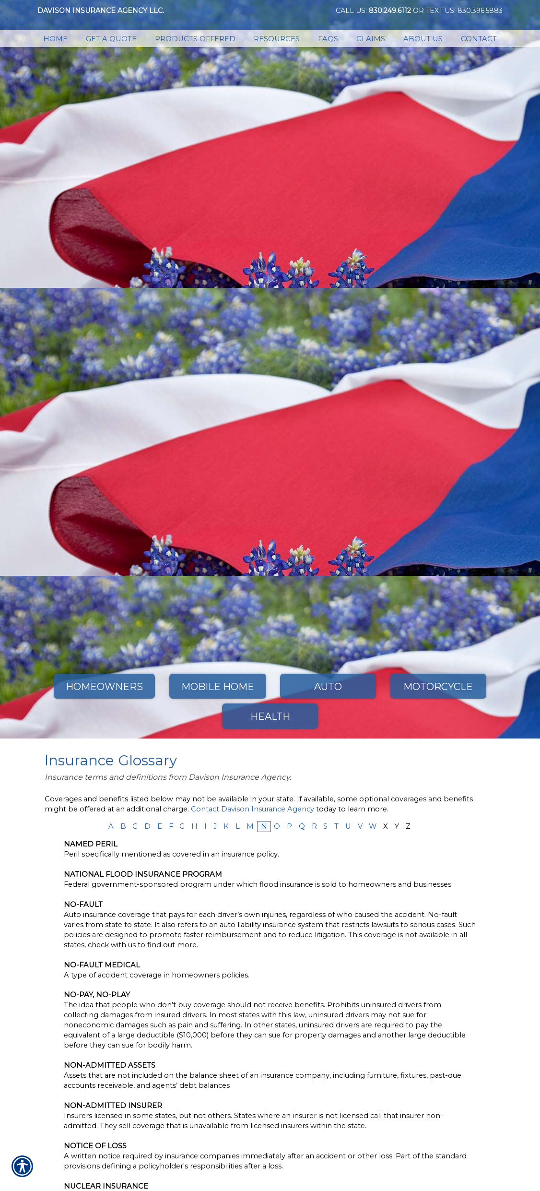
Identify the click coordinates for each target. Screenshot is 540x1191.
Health (270, 716)
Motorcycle (438, 686)
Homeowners (104, 686)
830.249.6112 (390, 10)
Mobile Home (217, 686)
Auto (328, 686)
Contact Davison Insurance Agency (252, 809)
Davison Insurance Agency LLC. (100, 10)
